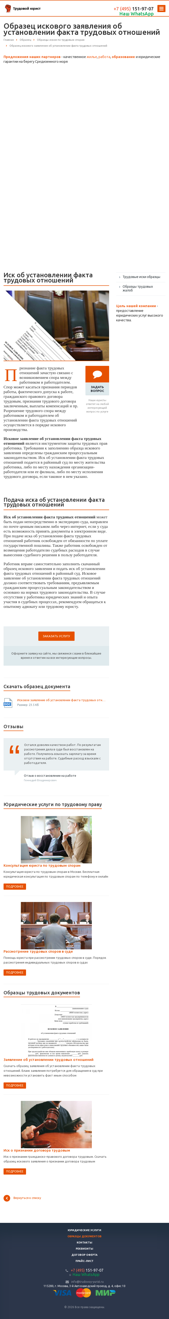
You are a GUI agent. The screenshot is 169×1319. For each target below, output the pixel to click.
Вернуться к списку (22, 1198)
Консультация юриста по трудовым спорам (42, 865)
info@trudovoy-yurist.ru (87, 1281)
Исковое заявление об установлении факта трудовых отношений (61, 700)
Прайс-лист (84, 1261)
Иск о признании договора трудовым (37, 1150)
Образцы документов (84, 1236)
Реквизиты (84, 1248)
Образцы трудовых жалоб (138, 288)
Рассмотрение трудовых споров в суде (38, 951)
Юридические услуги (84, 1230)
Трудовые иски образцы (141, 277)
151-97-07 (134, 8)
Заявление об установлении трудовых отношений (48, 1060)
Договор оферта (84, 1254)
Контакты (84, 1242)
